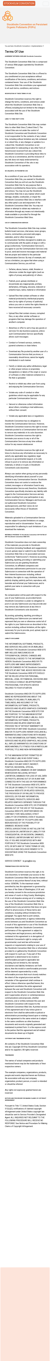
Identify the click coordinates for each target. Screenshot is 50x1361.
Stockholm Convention (22, 46)
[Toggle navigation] (46, 4)
